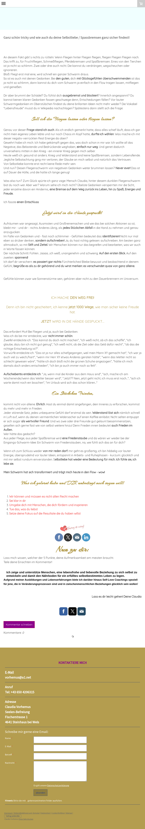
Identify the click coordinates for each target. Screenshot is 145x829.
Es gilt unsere (51, 785)
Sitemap (69, 813)
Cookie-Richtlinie (58, 813)
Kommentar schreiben (19, 624)
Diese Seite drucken (26, 819)
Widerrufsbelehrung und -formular (27, 813)
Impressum (8, 813)
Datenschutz (45, 813)
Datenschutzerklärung (58, 785)
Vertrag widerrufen (13, 816)
